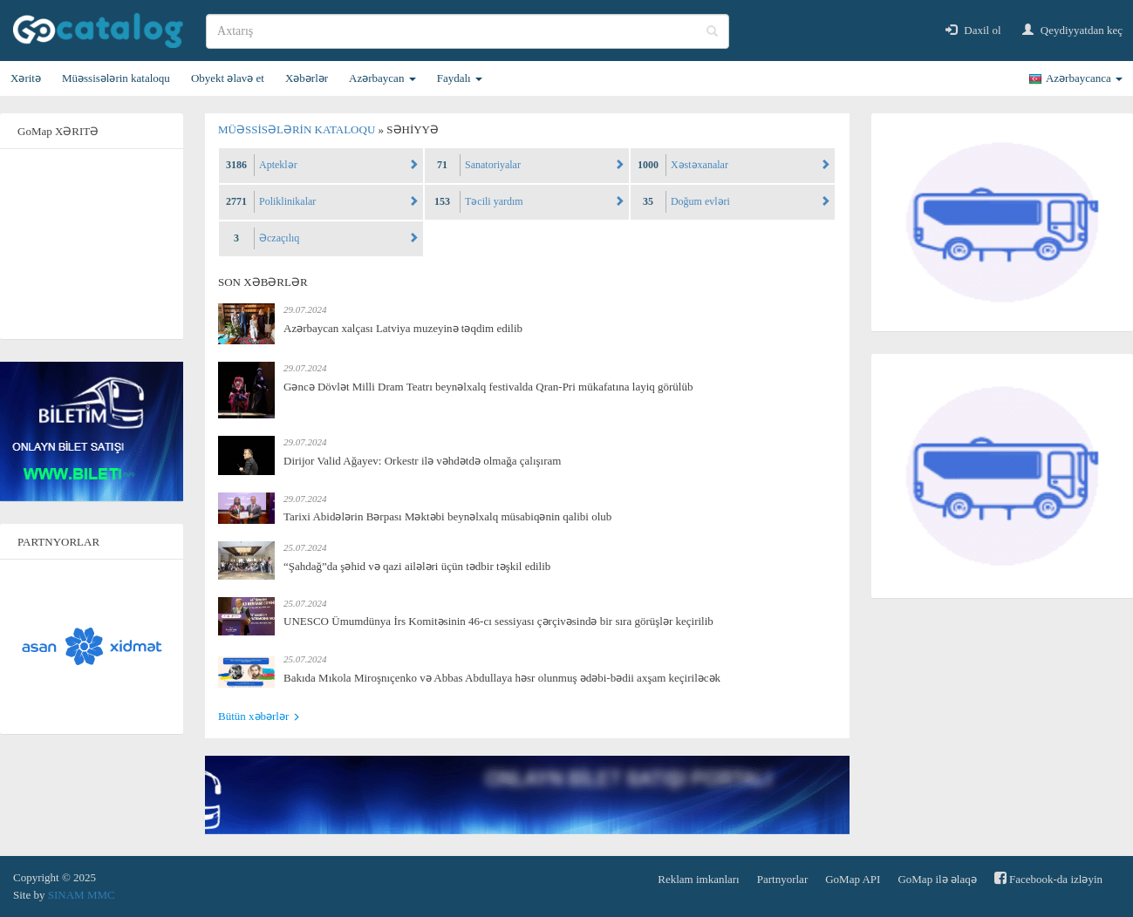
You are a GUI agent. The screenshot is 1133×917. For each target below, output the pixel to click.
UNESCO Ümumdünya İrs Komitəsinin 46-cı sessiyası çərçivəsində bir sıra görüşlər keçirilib (498, 621)
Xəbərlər (306, 78)
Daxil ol (973, 30)
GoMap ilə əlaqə (937, 879)
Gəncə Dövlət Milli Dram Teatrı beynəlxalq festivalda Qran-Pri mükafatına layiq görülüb (488, 386)
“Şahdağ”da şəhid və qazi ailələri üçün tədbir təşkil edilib (416, 566)
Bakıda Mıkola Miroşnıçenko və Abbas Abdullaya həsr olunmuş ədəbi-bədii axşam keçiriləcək (501, 677)
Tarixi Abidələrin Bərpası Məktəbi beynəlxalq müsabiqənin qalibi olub (447, 516)
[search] (467, 31)
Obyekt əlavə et (227, 78)
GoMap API (852, 879)
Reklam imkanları (699, 879)
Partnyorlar (782, 879)
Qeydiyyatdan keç (1072, 30)
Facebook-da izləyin (1048, 878)
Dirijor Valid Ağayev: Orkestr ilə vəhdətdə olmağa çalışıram (422, 460)
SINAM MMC (81, 894)
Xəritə (25, 78)
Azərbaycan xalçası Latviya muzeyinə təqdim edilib (402, 328)
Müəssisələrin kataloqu (116, 78)
